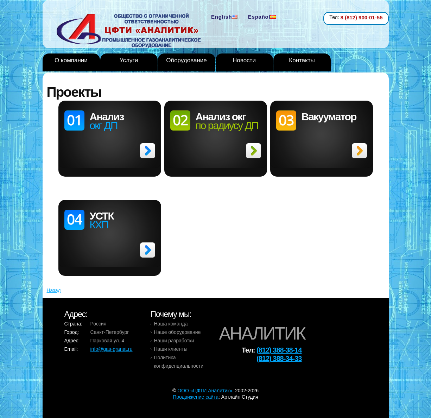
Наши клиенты (171, 349)
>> (147, 150)
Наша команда (171, 324)
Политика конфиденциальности (179, 362)
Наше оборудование (177, 332)
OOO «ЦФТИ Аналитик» (204, 390)
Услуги (129, 60)
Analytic (131, 31)
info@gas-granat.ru (111, 349)
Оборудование (186, 60)
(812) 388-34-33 (279, 358)
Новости (244, 60)
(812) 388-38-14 (279, 350)
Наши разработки (174, 340)
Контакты (302, 60)
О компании (71, 60)
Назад (54, 290)
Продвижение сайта (195, 397)
